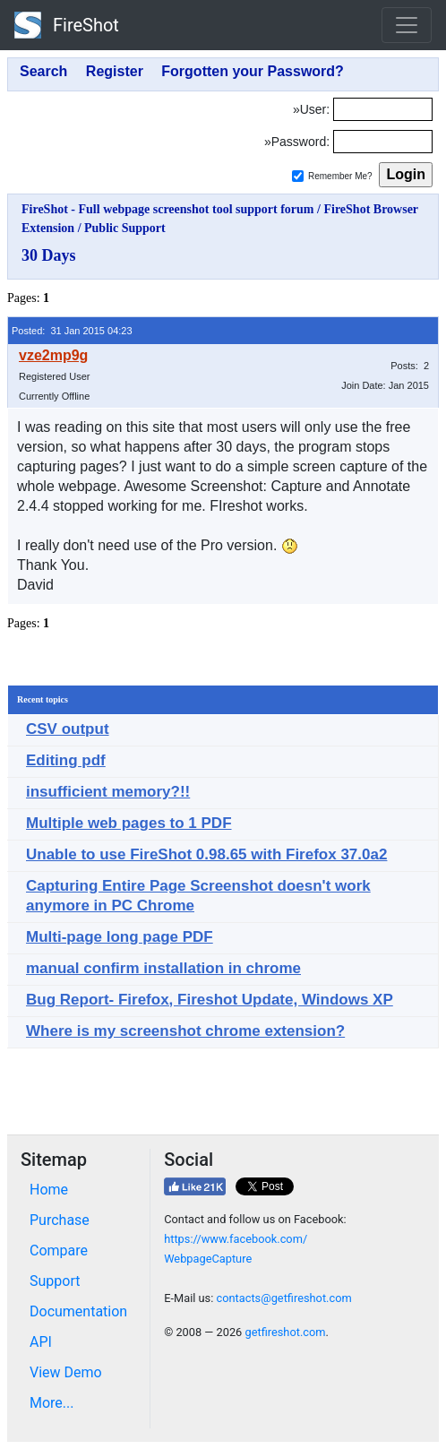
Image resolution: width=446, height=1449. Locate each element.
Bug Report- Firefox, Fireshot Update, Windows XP (209, 999)
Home (49, 1189)
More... (52, 1402)
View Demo (66, 1372)
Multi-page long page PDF (119, 936)
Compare (59, 1250)
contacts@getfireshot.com (283, 1298)
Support (55, 1280)
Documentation (78, 1311)
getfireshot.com (284, 1332)
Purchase (60, 1220)
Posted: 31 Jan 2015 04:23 (72, 330)
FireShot (66, 25)
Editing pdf (66, 760)
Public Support (125, 228)
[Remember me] (298, 176)
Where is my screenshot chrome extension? (185, 1030)
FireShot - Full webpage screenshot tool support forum (167, 209)
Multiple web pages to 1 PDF (129, 823)
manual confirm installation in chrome (163, 968)
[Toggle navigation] (407, 25)
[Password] (383, 141)
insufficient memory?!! (108, 791)
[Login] (383, 109)
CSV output (67, 728)
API (41, 1341)
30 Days (48, 255)
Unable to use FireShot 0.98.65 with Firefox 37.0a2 (206, 854)
